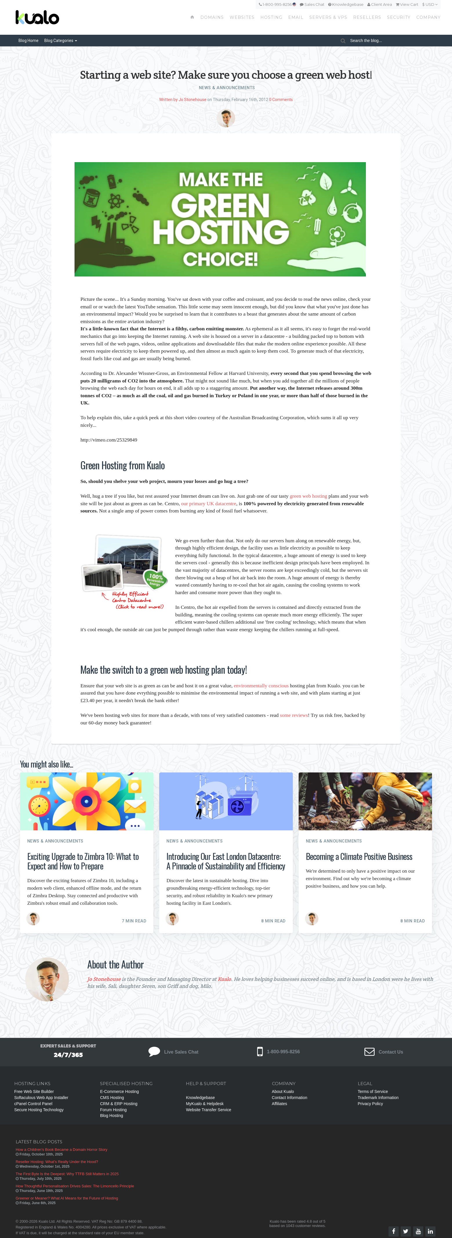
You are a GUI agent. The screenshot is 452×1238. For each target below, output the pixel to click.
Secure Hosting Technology (38, 1109)
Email (296, 17)
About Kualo (283, 1091)
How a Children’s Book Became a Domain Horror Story (61, 1149)
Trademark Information (378, 1097)
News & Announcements (227, 88)
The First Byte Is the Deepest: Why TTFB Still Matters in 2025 (67, 1174)
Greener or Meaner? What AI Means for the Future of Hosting (67, 1198)
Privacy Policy (370, 1103)
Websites (242, 17)
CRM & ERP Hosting (118, 1103)
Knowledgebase (346, 4)
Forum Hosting (113, 1109)
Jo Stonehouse (104, 979)
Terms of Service (373, 1091)
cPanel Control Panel (33, 1103)
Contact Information (289, 1097)
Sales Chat (312, 4)
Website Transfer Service (208, 1109)
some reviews (294, 715)
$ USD (430, 4)
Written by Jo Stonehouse (182, 99)
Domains (212, 17)
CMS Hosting (112, 1097)
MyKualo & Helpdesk (205, 1103)
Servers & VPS (328, 17)
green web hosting (308, 496)
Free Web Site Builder (34, 1091)
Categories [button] (60, 40)
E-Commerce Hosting (119, 1091)
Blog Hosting (111, 1115)
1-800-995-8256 (277, 4)
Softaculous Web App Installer (41, 1097)
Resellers (367, 17)
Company (428, 17)
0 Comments (281, 99)
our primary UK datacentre (208, 503)
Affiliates (279, 1103)
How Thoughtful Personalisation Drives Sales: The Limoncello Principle (75, 1186)
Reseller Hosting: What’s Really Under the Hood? (57, 1162)
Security (399, 17)
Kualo (224, 979)
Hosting (271, 17)
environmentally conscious (261, 685)
